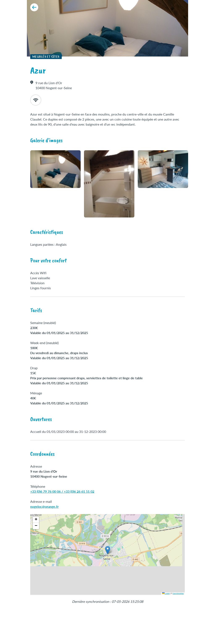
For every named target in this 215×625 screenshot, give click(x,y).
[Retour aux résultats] (34, 7)
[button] (107, 550)
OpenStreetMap (178, 593)
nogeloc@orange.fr (44, 506)
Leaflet (166, 593)
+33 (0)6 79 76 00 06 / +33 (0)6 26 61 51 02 (62, 491)
